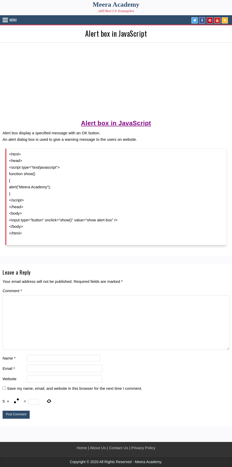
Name (9, 358)
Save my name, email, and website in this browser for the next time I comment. (74, 388)
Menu (13, 19)
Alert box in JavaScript (116, 33)
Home (82, 448)
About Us (98, 448)
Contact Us (118, 448)
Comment (12, 291)
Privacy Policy (143, 448)
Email (9, 368)
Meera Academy (116, 4)
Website (10, 379)
